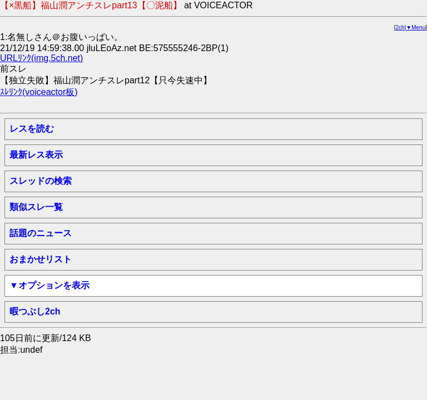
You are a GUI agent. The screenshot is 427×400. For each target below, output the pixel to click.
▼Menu (415, 27)
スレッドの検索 (40, 181)
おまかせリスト (40, 259)
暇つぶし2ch (35, 311)
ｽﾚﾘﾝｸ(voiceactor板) (39, 92)
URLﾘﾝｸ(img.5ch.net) (41, 58)
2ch (400, 27)
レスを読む (31, 128)
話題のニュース (40, 233)
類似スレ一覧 (36, 207)
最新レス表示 (36, 154)
